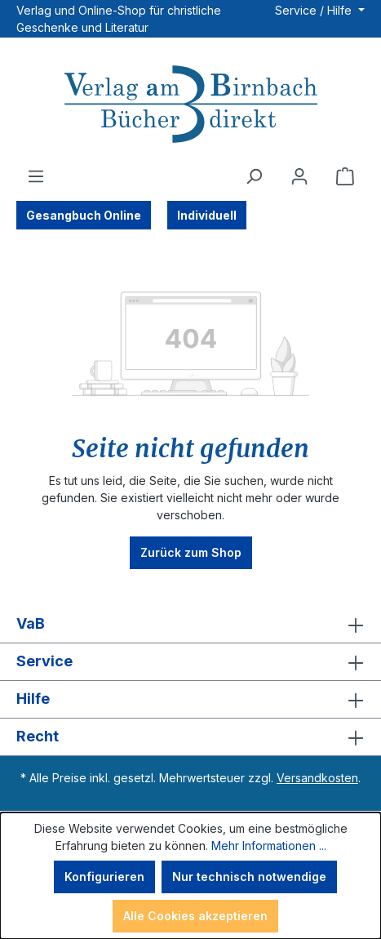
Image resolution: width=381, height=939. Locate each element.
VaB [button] (190, 624)
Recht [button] (190, 737)
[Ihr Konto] (299, 176)
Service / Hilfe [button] (315, 10)
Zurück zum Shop (190, 552)
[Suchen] (253, 176)
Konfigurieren (104, 876)
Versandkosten (317, 778)
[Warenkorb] (345, 176)
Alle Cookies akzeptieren (195, 916)
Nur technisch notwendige (249, 876)
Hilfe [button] (190, 699)
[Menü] (35, 176)
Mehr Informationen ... (268, 845)
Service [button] (190, 662)
